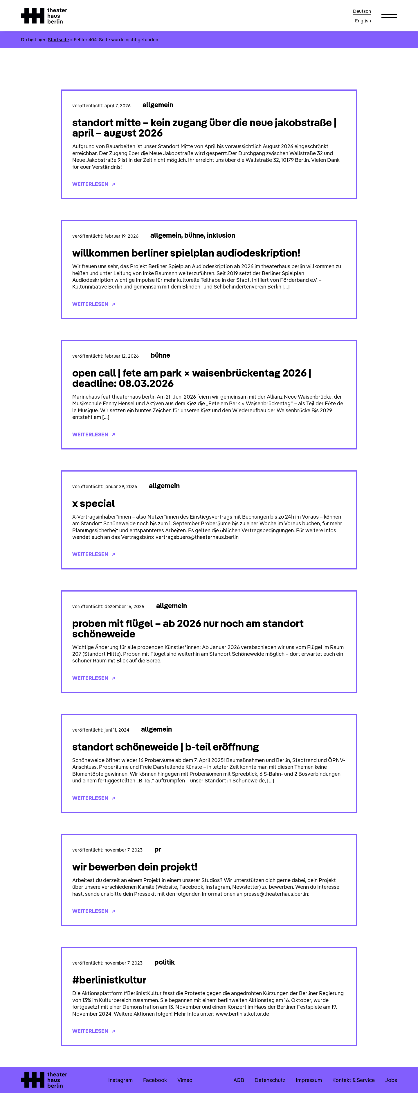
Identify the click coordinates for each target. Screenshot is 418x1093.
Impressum (309, 1080)
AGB (238, 1080)
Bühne (194, 235)
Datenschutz (270, 1080)
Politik (164, 962)
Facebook (155, 1080)
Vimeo (184, 1080)
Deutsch (362, 11)
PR (157, 849)
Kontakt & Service (353, 1080)
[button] (389, 15)
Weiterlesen (93, 184)
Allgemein (158, 104)
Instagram (120, 1080)
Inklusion (221, 235)
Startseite (58, 39)
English (363, 21)
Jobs (391, 1080)
